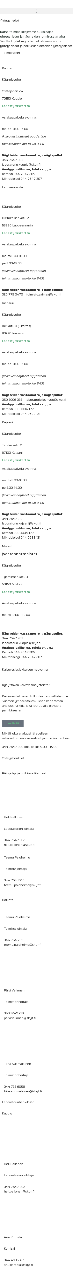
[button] (36, 11)
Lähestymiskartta (16, 105)
